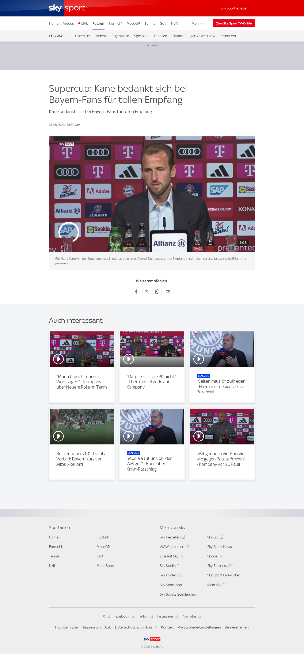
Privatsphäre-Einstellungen (199, 627)
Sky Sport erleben (234, 8)
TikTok (145, 617)
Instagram (166, 617)
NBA (174, 23)
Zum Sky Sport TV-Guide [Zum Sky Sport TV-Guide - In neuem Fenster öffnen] (234, 23)
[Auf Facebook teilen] (136, 291)
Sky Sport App (171, 585)
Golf (163, 23)
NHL (52, 566)
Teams (177, 36)
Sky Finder (170, 576)
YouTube (191, 617)
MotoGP (133, 23)
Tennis (150, 23)
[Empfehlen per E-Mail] (168, 291)
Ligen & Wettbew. (202, 36)
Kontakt (167, 627)
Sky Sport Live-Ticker (223, 575)
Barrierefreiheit (237, 627)
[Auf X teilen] (146, 291)
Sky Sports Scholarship (178, 594)
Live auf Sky (171, 557)
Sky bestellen (172, 538)
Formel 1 (115, 23)
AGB (107, 627)
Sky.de (214, 557)
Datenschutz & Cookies (135, 628)
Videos (68, 23)
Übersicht (83, 36)
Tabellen (160, 36)
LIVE (84, 23)
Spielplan (141, 36)
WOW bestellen (174, 547)
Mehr (198, 23)
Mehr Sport (106, 566)
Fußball (98, 23)
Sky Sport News (219, 547)
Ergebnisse (120, 36)
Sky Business (219, 566)
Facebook (123, 617)
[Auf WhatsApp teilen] (157, 291)
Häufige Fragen (67, 627)
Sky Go (214, 538)
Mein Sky (216, 585)
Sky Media (169, 566)
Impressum (92, 627)
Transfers (228, 36)
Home (53, 23)
